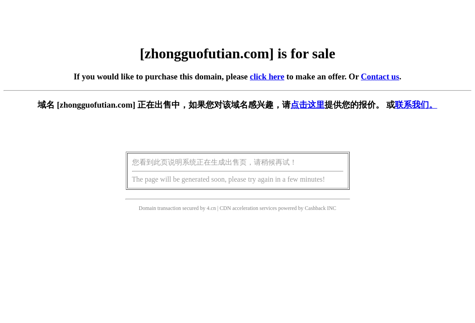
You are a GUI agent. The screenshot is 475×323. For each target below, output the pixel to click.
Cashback (315, 208)
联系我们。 (416, 104)
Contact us (380, 76)
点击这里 (308, 104)
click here (267, 76)
